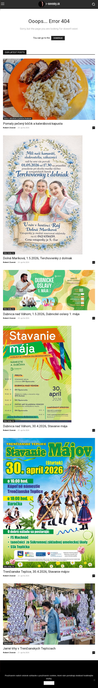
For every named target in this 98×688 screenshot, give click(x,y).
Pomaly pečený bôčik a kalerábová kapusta (33, 123)
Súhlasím (49, 683)
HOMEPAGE (58, 38)
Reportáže (8, 643)
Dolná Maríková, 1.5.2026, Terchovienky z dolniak (37, 258)
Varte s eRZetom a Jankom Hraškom (17, 118)
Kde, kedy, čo (9, 253)
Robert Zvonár (9, 127)
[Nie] (94, 680)
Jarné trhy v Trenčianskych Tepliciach (29, 648)
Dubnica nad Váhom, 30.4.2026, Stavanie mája (35, 426)
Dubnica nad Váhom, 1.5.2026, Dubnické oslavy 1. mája (41, 314)
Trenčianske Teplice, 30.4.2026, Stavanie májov (36, 571)
